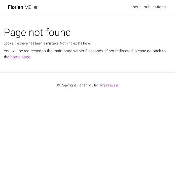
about (135, 7)
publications (155, 7)
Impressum (109, 85)
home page (20, 57)
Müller (23, 7)
